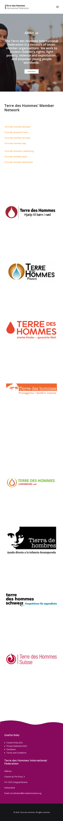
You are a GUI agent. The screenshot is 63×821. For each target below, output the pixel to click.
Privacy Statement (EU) (16, 746)
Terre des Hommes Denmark (17, 126)
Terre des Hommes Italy (15, 143)
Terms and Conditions (16, 752)
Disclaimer (11, 749)
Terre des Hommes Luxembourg (19, 151)
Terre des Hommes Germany (17, 138)
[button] (57, 7)
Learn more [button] (31, 71)
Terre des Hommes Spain (15, 156)
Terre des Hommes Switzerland (18, 162)
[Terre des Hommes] (17, 6)
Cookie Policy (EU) (14, 742)
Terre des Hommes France (16, 132)
